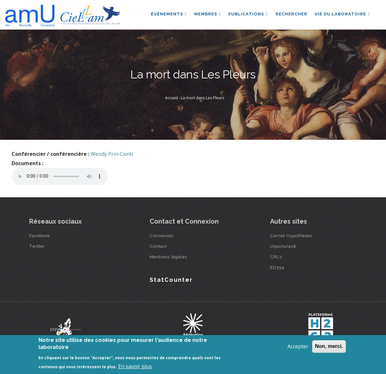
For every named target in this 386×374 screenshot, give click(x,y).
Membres (207, 14)
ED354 (277, 267)
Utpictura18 (283, 246)
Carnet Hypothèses (291, 235)
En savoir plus (135, 366)
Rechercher (291, 14)
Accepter (297, 346)
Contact (158, 246)
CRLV (276, 256)
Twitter (37, 246)
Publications (248, 14)
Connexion (161, 235)
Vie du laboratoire (342, 14)
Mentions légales (168, 256)
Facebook (39, 235)
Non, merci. (329, 346)
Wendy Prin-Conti (112, 153)
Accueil (171, 98)
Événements (168, 14)
